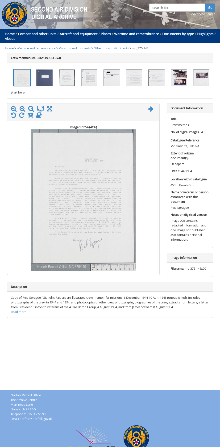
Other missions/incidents (111, 48)
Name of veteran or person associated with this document (189, 197)
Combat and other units (37, 33)
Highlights (205, 33)
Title (173, 119)
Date (173, 171)
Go (210, 7)
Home (10, 33)
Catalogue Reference (184, 140)
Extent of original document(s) (182, 155)
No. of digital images (184, 132)
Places (106, 33)
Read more (18, 312)
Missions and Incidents (74, 48)
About (10, 38)
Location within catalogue (188, 179)
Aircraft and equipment (78, 33)
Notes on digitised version (188, 215)
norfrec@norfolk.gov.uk (36, 419)
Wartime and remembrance (136, 33)
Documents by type (178, 33)
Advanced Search (203, 14)
